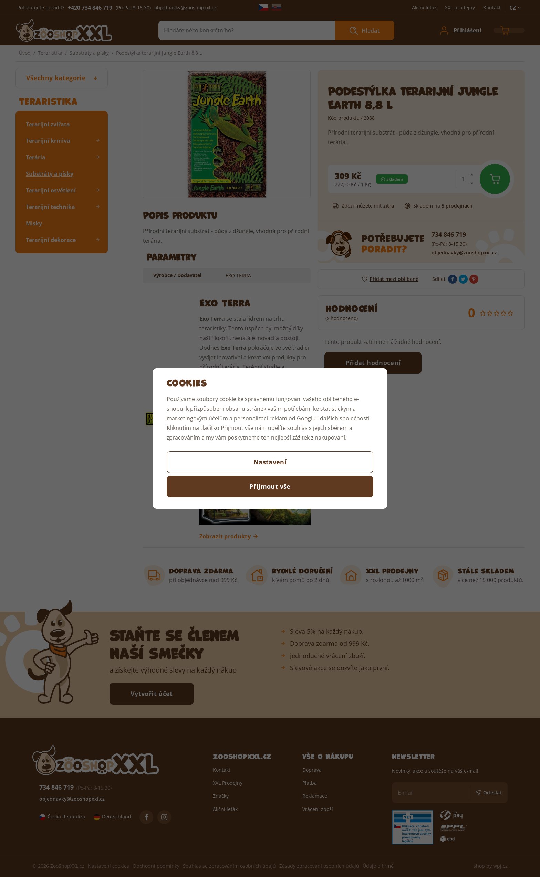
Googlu (306, 418)
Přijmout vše (269, 486)
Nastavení (270, 462)
